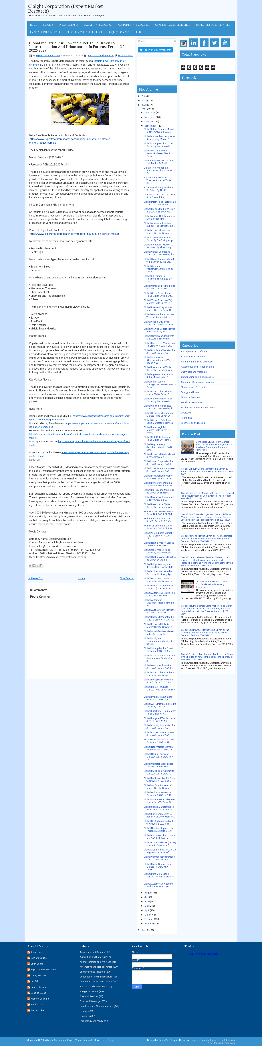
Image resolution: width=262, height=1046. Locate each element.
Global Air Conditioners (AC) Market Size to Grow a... (158, 786)
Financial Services (190, 397)
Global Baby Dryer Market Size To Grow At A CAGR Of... (159, 344)
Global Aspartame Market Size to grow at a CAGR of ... (160, 851)
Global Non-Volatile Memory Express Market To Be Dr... (158, 748)
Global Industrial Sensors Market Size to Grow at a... (159, 232)
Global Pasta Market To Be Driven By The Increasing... (159, 368)
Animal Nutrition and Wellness (197, 361)
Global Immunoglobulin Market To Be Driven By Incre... (157, 430)
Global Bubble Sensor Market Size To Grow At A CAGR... (159, 618)
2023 (144, 105)
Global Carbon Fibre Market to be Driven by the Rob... (159, 287)
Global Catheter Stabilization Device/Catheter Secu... (159, 765)
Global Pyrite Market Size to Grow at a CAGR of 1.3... (158, 698)
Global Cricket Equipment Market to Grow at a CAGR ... (160, 323)
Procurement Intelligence (84, 32)
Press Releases (68, 24)
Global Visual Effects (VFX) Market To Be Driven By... (158, 301)
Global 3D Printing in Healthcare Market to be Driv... (158, 279)
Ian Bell (34, 981)
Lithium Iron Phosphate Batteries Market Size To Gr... (158, 170)
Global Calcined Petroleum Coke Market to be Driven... (159, 421)
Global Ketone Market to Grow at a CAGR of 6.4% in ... (159, 837)
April (146, 910)
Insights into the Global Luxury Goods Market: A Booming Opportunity (211, 584)
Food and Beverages (192, 402)
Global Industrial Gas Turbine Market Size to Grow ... (159, 674)
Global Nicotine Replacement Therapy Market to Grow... (159, 829)
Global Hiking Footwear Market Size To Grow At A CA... (158, 757)
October (148, 121)
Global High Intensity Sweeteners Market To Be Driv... (158, 447)
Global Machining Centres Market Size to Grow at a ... (159, 580)
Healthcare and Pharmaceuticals (198, 407)
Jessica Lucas (38, 993)
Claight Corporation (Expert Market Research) (65, 8)
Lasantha (194, 1040)
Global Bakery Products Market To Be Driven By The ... (159, 690)
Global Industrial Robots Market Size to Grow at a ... (159, 625)
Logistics (186, 412)
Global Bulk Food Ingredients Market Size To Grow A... (159, 772)
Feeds (138, 32)
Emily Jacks (37, 963)
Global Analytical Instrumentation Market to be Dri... (158, 641)
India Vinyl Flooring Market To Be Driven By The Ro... (159, 189)
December (149, 112)
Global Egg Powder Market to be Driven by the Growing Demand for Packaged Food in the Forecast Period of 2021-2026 (205, 633)
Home (33, 24)
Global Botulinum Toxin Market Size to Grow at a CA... (160, 351)
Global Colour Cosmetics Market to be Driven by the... (159, 253)
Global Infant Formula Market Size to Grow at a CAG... (159, 130)
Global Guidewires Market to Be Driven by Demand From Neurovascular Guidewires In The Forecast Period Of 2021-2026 (207, 496)
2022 (144, 109)
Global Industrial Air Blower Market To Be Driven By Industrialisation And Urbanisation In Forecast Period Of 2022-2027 (76, 46)
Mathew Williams (40, 998)
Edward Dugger (39, 958)
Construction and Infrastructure (197, 377)
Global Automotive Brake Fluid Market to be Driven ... (160, 594)
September (150, 125)
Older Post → (127, 578)
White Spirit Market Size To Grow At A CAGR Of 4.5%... (159, 527)
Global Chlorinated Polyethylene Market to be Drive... (158, 269)
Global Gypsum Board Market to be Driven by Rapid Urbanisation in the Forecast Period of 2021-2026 (207, 471)
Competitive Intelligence (172, 24)
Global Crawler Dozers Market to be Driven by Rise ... (159, 330)
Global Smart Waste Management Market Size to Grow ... (160, 384)
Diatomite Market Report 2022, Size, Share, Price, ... (160, 196)
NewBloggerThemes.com (221, 1043)
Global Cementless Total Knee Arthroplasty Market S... (159, 137)
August (148, 892)
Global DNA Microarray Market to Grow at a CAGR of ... (160, 822)
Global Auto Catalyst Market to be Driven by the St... (160, 611)
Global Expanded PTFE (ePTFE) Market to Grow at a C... (160, 844)
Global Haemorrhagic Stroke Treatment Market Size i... (159, 316)
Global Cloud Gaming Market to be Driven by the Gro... (159, 260)
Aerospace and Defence (194, 351)
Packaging (186, 417)
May (146, 905)
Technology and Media (193, 422)
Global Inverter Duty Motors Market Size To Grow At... (158, 308)
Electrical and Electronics (101, 55)
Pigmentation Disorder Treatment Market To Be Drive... (157, 180)
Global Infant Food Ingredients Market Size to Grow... (160, 203)
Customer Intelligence (133, 24)
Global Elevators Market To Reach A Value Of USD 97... (159, 815)
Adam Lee (36, 952)
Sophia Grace (38, 1004)
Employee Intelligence (45, 32)
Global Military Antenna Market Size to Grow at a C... (160, 498)
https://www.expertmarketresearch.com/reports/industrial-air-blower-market (74, 233)
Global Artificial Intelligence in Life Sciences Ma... (159, 217)
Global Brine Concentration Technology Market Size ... (159, 484)
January (148, 923)
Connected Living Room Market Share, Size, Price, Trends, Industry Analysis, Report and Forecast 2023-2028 (214, 445)
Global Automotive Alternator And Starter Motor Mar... (159, 885)
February (149, 919)
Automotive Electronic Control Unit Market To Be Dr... (159, 162)
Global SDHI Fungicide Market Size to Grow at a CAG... (159, 470)
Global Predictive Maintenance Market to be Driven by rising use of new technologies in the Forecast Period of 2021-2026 (207, 657)
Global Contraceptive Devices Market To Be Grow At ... (159, 858)
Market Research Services (213, 24)
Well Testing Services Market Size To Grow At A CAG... (159, 520)
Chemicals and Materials (194, 371)
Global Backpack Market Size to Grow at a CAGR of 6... (159, 779)
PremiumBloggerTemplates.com (218, 1040)
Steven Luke (37, 1010)
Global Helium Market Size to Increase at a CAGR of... (159, 544)
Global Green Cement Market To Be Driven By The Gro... (159, 294)
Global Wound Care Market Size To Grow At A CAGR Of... (158, 536)
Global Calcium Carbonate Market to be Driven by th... (159, 407)
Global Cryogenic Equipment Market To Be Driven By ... (159, 414)
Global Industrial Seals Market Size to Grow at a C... (159, 455)
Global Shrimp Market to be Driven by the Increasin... (158, 145)
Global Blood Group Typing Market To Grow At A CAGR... (158, 867)
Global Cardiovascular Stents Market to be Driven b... (159, 337)
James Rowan (38, 987)
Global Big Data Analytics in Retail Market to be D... (158, 375)
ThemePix (163, 1040)
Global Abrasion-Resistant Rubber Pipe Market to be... (159, 224)
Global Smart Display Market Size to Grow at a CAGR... (159, 462)
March (147, 914)
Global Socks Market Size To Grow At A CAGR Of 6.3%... (159, 808)
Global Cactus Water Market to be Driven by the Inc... (160, 558)
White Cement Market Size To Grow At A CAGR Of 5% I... (159, 513)
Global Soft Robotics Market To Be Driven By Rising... (159, 438)
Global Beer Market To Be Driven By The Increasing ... (159, 505)
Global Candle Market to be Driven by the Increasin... (158, 400)
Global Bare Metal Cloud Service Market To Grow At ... (159, 877)
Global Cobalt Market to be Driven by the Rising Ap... (158, 572)
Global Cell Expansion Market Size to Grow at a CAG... (159, 734)
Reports (48, 24)
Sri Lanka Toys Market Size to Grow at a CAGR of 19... (159, 741)
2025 (144, 96)
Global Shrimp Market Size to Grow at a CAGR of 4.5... (159, 649)
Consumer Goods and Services (197, 382)
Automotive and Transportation (197, 366)
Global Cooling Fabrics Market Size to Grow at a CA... (160, 726)
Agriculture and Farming (193, 356)
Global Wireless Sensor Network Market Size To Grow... (157, 153)
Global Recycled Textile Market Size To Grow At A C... (160, 719)
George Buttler (38, 975)
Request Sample (118, 32)
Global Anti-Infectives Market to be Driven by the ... (159, 632)
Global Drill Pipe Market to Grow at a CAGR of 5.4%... (158, 794)
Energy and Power (190, 392)
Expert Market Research (48, 55)
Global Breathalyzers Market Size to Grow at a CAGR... (158, 477)
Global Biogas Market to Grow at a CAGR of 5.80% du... (159, 210)
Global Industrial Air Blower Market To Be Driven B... (158, 393)
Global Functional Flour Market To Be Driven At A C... (160, 712)
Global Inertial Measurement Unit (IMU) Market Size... (158, 587)
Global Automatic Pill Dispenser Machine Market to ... (159, 603)
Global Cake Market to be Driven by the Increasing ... (159, 551)
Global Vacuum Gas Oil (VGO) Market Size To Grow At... (159, 801)
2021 (144, 929)
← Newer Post (35, 578)
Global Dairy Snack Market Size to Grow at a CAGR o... (159, 667)
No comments (125, 55)
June (147, 901)
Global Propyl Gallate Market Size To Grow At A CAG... (158, 681)
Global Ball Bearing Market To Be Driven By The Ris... (159, 491)
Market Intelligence (98, 24)
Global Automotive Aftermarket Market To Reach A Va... (157, 360)
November (149, 117)
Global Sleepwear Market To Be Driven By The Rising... (158, 246)
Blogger (112, 1040)
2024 (144, 100)
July (146, 897)
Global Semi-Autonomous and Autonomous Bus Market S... (160, 658)
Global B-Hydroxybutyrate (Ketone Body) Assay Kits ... (159, 565)
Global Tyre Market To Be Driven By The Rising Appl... (159, 239)
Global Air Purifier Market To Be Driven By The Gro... (160, 705)
